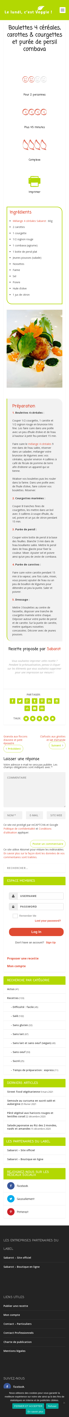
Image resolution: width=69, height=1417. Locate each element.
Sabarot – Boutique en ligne (25, 1159)
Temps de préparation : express (33, 1070)
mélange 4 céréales (39, 444)
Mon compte (11, 1315)
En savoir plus (35, 1411)
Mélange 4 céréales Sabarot (29, 221)
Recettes (12, 998)
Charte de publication (17, 1342)
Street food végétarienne (23, 1091)
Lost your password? (48, 920)
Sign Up (51, 942)
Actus (10, 989)
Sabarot (54, 649)
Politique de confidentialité (19, 828)
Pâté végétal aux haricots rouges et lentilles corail (30, 1114)
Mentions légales (14, 1351)
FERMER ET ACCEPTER (28, 1406)
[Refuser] (64, 1403)
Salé (15, 1016)
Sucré (16, 1061)
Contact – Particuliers (17, 1324)
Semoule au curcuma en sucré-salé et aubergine (31, 1102)
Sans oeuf (19, 1052)
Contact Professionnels (18, 1332)
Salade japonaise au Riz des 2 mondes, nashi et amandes (32, 1127)
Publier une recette (15, 1306)
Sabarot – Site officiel (21, 1150)
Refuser (52, 1406)
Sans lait (18, 1034)
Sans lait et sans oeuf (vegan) (32, 1043)
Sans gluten (20, 1025)
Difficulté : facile (23, 1007)
